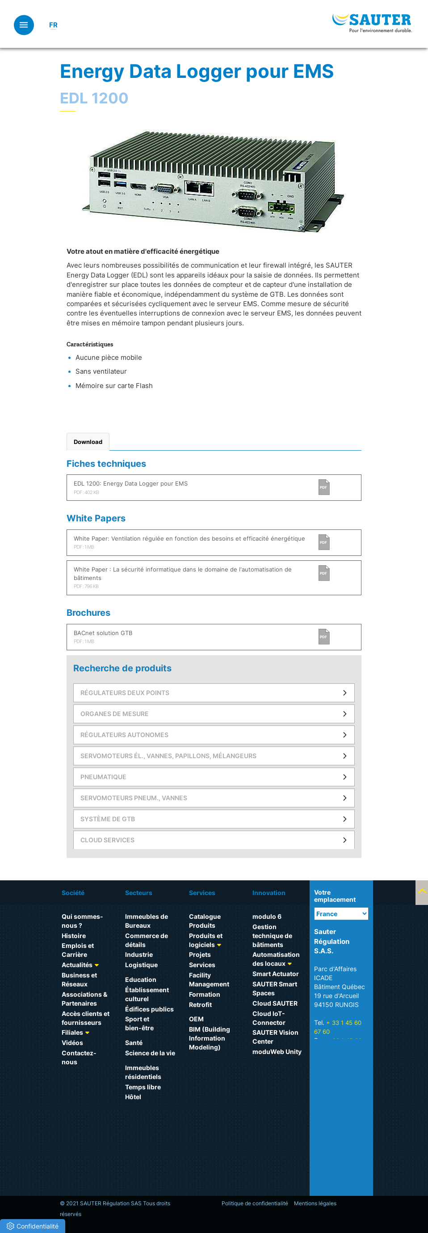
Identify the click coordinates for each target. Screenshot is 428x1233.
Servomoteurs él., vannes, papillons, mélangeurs (168, 755)
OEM (196, 1019)
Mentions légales (315, 1203)
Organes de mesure (114, 713)
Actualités (77, 964)
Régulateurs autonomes (124, 734)
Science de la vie (150, 1053)
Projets (200, 954)
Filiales (72, 1032)
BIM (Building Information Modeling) (209, 1038)
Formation (204, 994)
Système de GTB (107, 819)
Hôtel (133, 1097)
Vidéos (72, 1042)
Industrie (139, 954)
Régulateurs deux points (124, 692)
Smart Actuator (275, 973)
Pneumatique (103, 777)
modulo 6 (266, 916)
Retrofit (200, 1004)
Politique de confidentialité (255, 1203)
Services (202, 964)
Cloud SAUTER (275, 1003)
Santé (134, 1042)
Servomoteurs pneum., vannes (133, 798)
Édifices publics (149, 1009)
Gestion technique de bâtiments (272, 935)
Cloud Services (107, 840)
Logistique (141, 964)
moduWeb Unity (277, 1051)
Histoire (74, 935)
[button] (32, 1226)
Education (140, 979)
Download (88, 441)
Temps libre (143, 1087)
